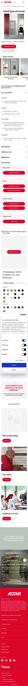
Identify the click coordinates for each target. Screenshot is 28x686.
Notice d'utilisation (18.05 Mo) (14, 190)
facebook (2, 660)
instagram (6, 660)
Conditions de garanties (7, 679)
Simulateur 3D (5, 666)
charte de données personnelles (17, 571)
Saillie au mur (6, 152)
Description (5, 147)
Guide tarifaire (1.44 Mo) (14, 203)
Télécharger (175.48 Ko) (14, 172)
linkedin (10, 660)
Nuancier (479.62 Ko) (14, 208)
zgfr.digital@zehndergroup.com (9, 579)
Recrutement (4, 649)
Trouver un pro (6, 624)
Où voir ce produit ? (9, 51)
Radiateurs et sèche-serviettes (11, 615)
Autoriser (14, 365)
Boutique (4, 633)
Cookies (3, 677)
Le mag (3, 628)
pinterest (14, 660)
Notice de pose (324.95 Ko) (14, 186)
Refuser (14, 370)
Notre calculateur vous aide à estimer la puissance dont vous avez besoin (14, 394)
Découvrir (6, 440)
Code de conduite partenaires (9, 681)
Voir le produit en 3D (14, 252)
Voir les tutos (14, 221)
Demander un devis (8, 46)
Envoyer (24, 560)
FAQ (2, 637)
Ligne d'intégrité (5, 652)
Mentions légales (5, 673)
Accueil (2, 6)
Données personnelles (7, 675)
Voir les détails (19, 360)
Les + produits (6, 93)
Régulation (5, 157)
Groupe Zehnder (5, 646)
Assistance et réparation (9, 620)
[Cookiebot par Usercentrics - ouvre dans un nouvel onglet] (20, 315)
